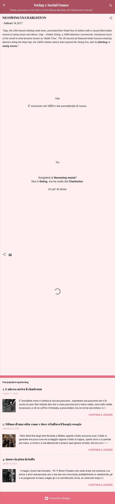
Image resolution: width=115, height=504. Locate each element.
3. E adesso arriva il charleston (22, 389)
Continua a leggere (100, 414)
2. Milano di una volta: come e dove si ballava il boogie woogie (42, 424)
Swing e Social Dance (51, 5)
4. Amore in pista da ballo (18, 459)
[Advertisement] (57, 350)
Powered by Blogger (57, 498)
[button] (111, 18)
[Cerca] (111, 6)
